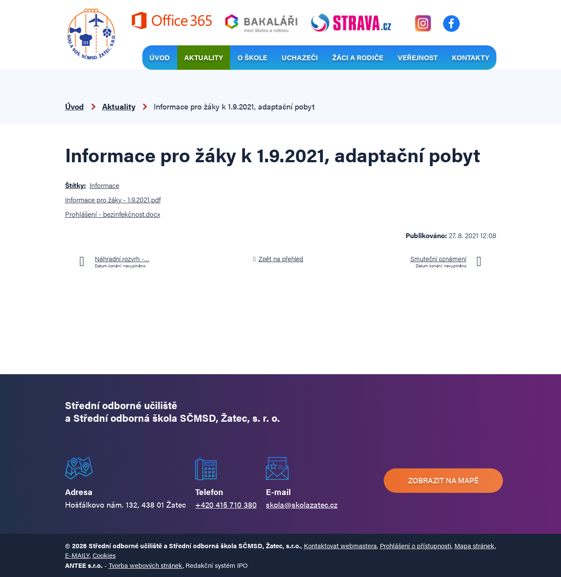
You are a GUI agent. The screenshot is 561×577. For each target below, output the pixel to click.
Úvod (159, 57)
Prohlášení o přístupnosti (415, 545)
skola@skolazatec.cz (301, 504)
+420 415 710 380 (226, 504)
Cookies (104, 555)
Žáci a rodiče (357, 57)
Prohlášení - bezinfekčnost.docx (112, 214)
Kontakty (470, 57)
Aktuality (203, 57)
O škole (252, 57)
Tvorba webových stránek (145, 565)
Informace (104, 185)
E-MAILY (77, 555)
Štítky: (75, 185)
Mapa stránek (474, 545)
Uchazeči (300, 57)
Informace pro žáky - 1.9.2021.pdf (113, 200)
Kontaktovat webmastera (340, 545)
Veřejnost (417, 57)
